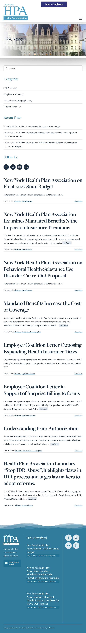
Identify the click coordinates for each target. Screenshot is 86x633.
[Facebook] (6, 167)
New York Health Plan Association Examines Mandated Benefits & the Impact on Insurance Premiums (40, 221)
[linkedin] (76, 545)
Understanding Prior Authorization (41, 428)
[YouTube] (19, 167)
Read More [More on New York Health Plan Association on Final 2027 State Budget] (78, 201)
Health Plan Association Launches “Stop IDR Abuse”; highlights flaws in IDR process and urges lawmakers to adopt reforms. (42, 473)
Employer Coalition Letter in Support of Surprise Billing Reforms (42, 390)
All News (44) (11, 87)
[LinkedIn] (26, 167)
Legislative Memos (28, 373)
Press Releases (27, 201)
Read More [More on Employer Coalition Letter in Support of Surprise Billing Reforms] (78, 415)
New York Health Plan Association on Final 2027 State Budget (43, 183)
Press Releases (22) (13, 106)
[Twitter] (13, 167)
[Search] (6, 68)
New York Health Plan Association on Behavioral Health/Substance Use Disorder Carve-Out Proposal (43, 269)
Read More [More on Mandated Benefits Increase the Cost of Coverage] (78, 332)
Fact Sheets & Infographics (31, 332)
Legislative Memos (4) (14, 94)
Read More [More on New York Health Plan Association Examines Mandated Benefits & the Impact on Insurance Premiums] (78, 249)
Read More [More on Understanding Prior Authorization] (78, 450)
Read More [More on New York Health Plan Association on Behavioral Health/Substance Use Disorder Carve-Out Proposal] (78, 290)
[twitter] (76, 537)
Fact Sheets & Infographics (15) (18, 100)
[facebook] (68, 537)
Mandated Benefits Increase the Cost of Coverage (42, 306)
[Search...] (43, 68)
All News (17, 201)
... (66, 242)
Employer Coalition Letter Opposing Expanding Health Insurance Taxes (42, 348)
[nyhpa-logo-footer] (11, 535)
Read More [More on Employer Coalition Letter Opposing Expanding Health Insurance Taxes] (78, 373)
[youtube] (68, 545)
